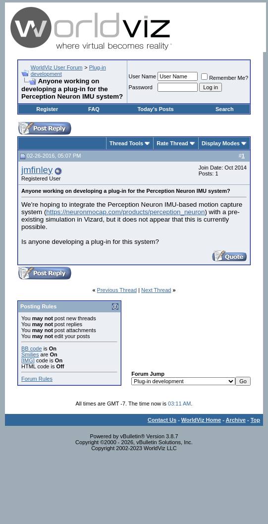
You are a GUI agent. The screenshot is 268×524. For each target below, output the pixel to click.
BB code (31, 348)
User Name (143, 76)
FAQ (94, 109)
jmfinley (37, 170)
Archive (236, 420)
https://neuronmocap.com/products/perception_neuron (125, 212)
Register (47, 109)
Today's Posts (155, 109)
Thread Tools (126, 143)
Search (224, 109)
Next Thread (156, 290)
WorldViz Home (201, 420)
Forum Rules (37, 379)
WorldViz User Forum (57, 67)
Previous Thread (117, 290)
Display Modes (221, 143)
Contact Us (162, 420)
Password (141, 87)
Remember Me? (224, 78)
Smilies (30, 354)
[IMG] (28, 360)
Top (255, 420)
